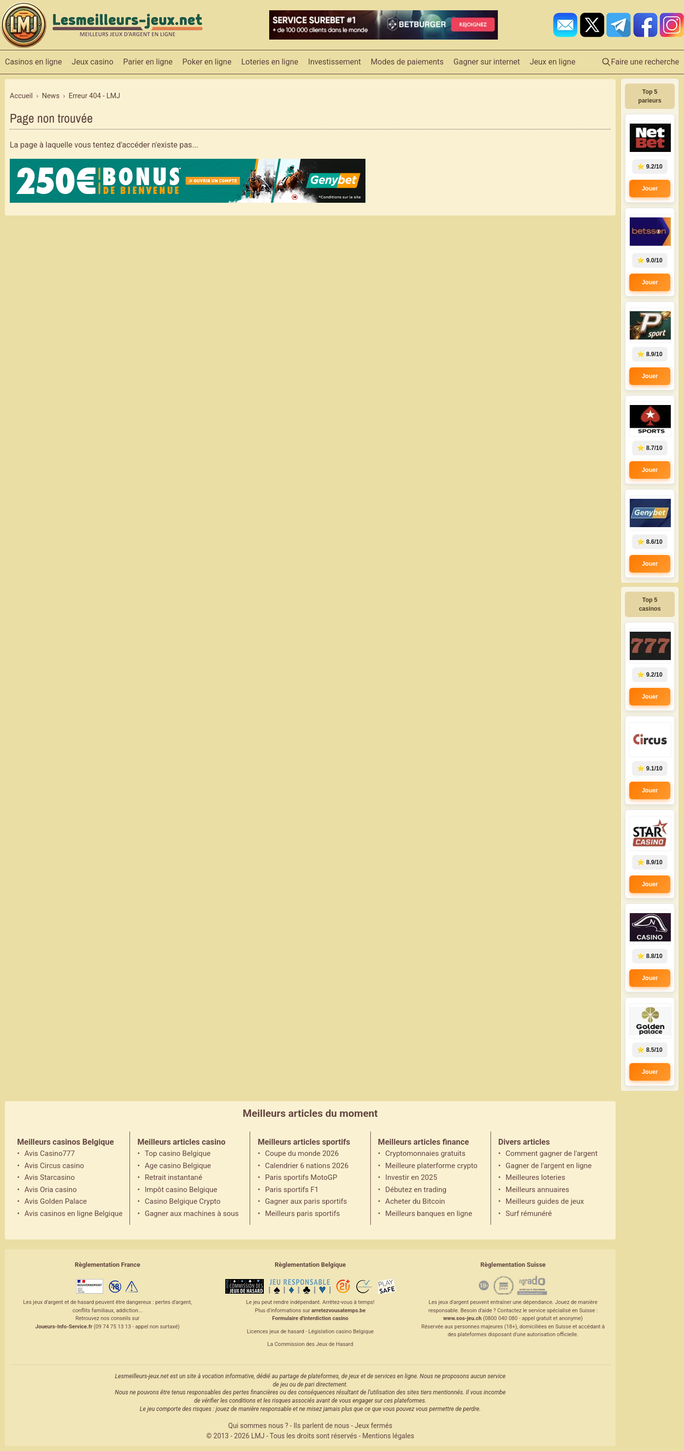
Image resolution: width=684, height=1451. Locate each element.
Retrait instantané (173, 1177)
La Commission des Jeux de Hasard (310, 1344)
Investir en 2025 (411, 1177)
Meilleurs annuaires (537, 1189)
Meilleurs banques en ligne (428, 1213)
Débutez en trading (416, 1189)
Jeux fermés (373, 1426)
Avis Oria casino (50, 1189)
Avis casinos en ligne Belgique (73, 1213)
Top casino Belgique (178, 1153)
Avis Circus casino (54, 1165)
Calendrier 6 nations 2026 (306, 1165)
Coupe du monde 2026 (302, 1153)
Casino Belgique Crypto (182, 1201)
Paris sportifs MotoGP (301, 1177)
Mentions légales (388, 1436)
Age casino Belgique (178, 1165)
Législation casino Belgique (341, 1331)
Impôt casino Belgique (181, 1189)
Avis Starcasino (49, 1177)
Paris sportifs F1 (292, 1189)
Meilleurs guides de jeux (545, 1201)
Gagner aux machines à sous (191, 1213)
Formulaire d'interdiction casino (310, 1318)
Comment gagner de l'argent (552, 1153)
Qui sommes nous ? (258, 1426)
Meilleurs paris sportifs (302, 1213)
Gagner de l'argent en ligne (549, 1165)
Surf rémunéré (529, 1213)
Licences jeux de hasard (275, 1331)
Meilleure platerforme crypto (431, 1165)
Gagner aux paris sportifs (306, 1201)
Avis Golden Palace (55, 1201)
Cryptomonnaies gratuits (425, 1153)
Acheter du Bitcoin (415, 1201)
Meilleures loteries (535, 1177)
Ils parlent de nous (321, 1426)
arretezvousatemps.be (338, 1310)
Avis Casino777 (49, 1153)
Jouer (650, 188)
